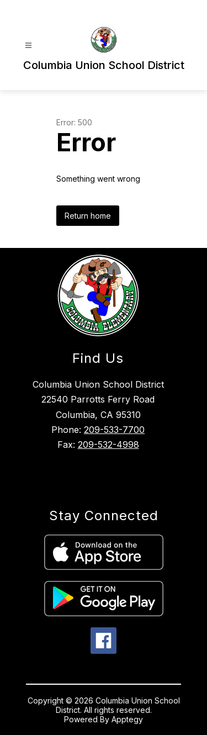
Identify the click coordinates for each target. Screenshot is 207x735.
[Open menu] (28, 45)
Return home (88, 215)
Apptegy (127, 719)
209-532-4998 (108, 444)
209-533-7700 (114, 429)
